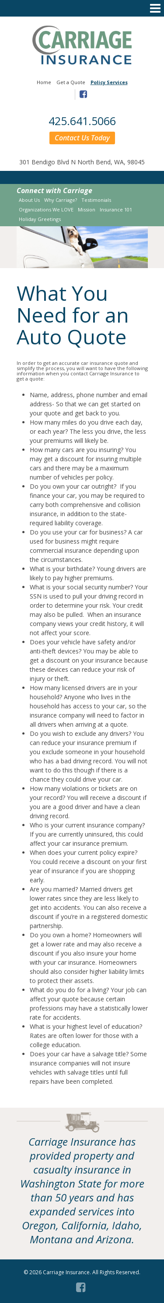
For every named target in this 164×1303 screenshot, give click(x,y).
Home (44, 82)
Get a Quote (70, 82)
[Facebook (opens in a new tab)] (82, 1285)
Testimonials (96, 200)
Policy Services (109, 82)
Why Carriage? (60, 200)
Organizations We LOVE (46, 209)
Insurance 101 (116, 209)
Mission (86, 209)
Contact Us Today (82, 138)
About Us (29, 200)
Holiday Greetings (40, 219)
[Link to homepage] (82, 62)
